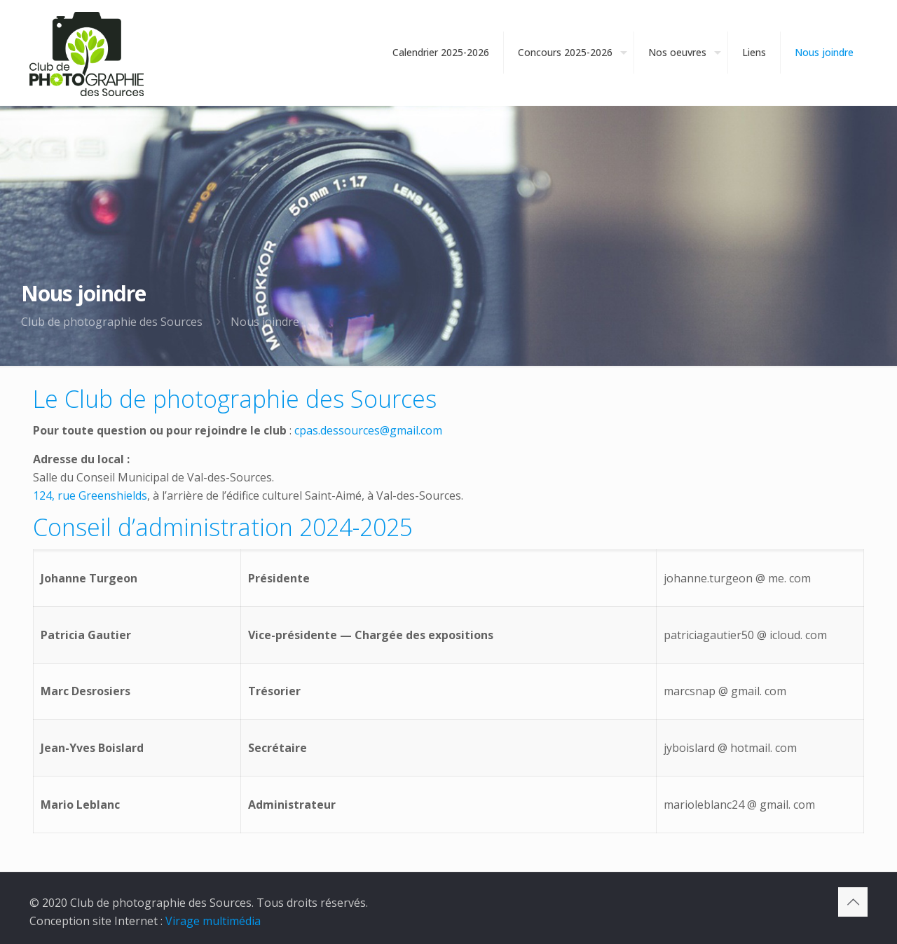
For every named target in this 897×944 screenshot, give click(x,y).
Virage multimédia (213, 921)
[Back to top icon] (853, 902)
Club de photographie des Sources (112, 321)
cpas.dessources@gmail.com (368, 430)
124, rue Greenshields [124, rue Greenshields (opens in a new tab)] (90, 495)
